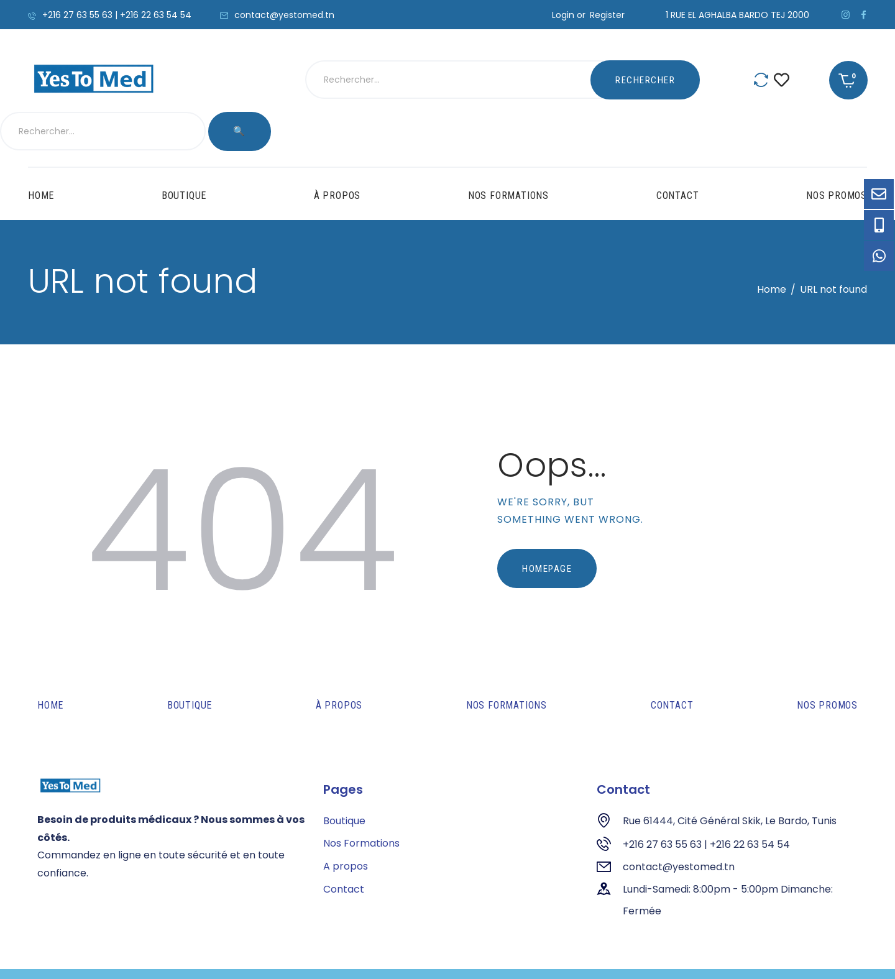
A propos (345, 827)
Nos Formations (361, 804)
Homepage (547, 529)
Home (771, 250)
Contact (343, 850)
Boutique (344, 781)
